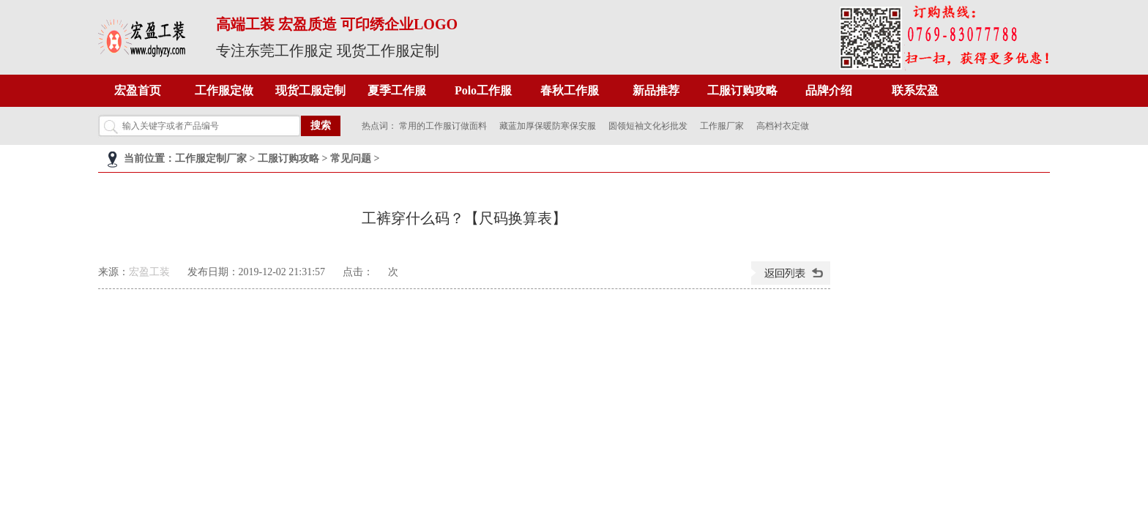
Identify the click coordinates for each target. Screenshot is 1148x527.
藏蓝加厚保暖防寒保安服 (547, 126)
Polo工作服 (483, 90)
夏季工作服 (397, 90)
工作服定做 (224, 90)
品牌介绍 (828, 90)
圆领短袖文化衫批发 (647, 126)
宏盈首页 (137, 90)
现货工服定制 (310, 90)
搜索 (320, 125)
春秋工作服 (569, 90)
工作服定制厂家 (211, 158)
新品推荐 (656, 90)
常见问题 (350, 158)
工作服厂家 (722, 126)
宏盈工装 (149, 271)
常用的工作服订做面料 (443, 126)
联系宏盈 (915, 90)
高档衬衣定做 (782, 126)
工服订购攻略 (742, 90)
